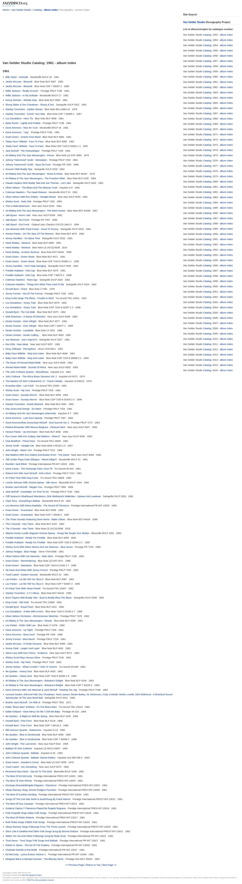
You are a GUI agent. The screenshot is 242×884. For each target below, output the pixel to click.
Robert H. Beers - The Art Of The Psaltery (27, 845)
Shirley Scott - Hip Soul (18, 390)
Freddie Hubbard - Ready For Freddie (25, 537)
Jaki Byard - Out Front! (17, 219)
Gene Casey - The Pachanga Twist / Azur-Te (29, 468)
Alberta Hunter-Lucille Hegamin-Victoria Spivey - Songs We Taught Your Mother (47, 533)
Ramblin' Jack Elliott (16, 464)
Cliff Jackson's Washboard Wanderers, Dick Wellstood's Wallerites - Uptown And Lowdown (53, 496)
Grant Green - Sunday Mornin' (21, 395)
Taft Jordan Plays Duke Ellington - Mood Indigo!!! (31, 459)
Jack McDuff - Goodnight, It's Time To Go (27, 491)
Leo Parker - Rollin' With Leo (21, 625)
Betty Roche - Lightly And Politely (23, 123)
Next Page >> (109, 865)
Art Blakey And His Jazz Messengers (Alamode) (31, 413)
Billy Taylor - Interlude (17, 77)
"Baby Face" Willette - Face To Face (25, 141)
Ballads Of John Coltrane (19, 748)
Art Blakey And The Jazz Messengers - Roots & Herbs (34, 173)
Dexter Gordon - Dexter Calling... (23, 335)
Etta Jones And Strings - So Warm (24, 408)
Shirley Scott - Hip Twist (18, 662)
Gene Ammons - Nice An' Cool (22, 127)
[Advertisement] (91, 35)
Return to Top (93, 865)
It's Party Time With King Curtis (22, 477)
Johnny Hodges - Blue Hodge (21, 551)
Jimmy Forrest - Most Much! (20, 639)
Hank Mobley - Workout (18, 242)
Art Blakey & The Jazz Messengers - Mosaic (29, 620)
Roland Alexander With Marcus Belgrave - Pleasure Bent (35, 427)
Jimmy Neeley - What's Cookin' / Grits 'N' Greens (31, 666)
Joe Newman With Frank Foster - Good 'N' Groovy (32, 229)
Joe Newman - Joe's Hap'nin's (21, 339)
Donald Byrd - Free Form (19, 720)
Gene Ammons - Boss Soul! (20, 634)
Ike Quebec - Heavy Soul (19, 671)
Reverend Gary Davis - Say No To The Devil (29, 771)
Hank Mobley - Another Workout (22, 252)
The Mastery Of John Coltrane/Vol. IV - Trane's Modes (34, 381)
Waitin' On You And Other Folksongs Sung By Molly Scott (36, 836)
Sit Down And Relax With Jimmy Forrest (27, 570)
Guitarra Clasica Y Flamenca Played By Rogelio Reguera (36, 808)
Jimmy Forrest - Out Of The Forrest (24, 293)
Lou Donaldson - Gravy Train (21, 302)
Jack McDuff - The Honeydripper (23, 150)
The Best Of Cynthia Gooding (21, 794)
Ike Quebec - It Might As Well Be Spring (26, 716)
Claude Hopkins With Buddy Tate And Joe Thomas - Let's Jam (38, 183)
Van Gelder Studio (21, 9)
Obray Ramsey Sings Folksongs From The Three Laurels (36, 826)
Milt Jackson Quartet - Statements (23, 730)
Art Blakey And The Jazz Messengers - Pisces (30, 155)
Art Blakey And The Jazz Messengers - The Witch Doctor (35, 210)
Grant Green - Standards (19, 565)
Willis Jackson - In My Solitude (22, 95)
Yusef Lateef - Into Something (21, 766)
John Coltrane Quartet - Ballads (22, 753)
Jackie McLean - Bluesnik (19, 81)
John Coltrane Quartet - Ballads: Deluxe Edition (31, 757)
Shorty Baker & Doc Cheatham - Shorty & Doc (30, 104)
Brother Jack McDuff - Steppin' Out (24, 487)
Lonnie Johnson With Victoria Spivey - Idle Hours (31, 482)
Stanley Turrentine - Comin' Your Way (25, 113)
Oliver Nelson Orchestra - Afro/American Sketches (32, 616)
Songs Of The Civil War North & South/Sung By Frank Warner (38, 799)
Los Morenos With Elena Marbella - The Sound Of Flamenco (37, 505)
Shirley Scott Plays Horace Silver (23, 657)
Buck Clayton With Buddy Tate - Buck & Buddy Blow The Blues (39, 597)
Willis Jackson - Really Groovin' (22, 90)
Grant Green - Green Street (20, 256)
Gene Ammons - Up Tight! (19, 630)
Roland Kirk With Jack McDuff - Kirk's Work (28, 473)
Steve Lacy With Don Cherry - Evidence (26, 653)
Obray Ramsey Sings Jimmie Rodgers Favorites (31, 790)
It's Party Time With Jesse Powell (23, 588)
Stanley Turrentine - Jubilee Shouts (24, 109)
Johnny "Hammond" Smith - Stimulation (26, 160)
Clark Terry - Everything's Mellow (23, 501)
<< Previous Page (74, 865)
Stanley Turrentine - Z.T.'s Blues (22, 593)
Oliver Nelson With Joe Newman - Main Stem (29, 556)
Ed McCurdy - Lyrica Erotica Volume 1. (26, 854)
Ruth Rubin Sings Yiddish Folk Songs (25, 822)
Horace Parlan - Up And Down (21, 431)
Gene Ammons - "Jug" (17, 132)
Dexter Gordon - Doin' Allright (21, 321)
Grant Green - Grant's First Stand (23, 137)
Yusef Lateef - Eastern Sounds (22, 574)
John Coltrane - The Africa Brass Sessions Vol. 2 (31, 376)
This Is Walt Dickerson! (18, 206)
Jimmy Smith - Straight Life (20, 445)
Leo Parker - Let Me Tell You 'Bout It (24, 579)
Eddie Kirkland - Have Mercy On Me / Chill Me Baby (33, 711)
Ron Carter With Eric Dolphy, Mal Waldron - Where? (33, 436)
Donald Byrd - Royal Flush (19, 606)
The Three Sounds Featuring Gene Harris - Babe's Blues (35, 519)
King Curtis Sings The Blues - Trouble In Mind (30, 298)
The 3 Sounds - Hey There (19, 524)
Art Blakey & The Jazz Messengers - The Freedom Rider (35, 178)
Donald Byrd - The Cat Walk (20, 312)
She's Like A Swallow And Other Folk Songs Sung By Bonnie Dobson (42, 831)
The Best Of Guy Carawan (19, 803)
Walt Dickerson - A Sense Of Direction (26, 316)
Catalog (38, 9)
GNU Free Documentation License (40, 880)
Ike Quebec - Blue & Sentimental (23, 734)
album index (51, 9)
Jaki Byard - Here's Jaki (18, 215)
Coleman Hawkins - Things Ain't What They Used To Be (35, 284)
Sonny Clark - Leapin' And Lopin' (23, 648)
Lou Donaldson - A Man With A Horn (24, 611)
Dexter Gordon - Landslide (19, 330)
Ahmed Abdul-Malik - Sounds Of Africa (26, 367)
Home (6, 9)
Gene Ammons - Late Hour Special (24, 418)
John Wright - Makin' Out (19, 450)
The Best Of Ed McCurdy (19, 776)
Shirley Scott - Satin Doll (18, 201)
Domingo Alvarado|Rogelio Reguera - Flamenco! (31, 785)
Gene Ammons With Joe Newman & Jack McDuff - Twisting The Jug (41, 689)
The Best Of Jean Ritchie (19, 780)
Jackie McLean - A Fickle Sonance (24, 643)
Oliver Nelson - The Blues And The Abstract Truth (31, 187)
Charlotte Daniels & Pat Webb (21, 849)
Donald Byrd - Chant (16, 289)
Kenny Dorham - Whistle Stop (21, 100)
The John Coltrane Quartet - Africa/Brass (27, 372)
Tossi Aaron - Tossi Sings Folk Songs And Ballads (32, 840)
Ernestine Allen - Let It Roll (20, 385)
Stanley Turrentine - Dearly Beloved (24, 404)
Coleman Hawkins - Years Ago (22, 279)
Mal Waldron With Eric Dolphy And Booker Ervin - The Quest (37, 454)
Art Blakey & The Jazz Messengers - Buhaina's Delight (34, 680)
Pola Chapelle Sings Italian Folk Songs (26, 813)
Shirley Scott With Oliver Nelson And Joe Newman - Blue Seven (39, 547)
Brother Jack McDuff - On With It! (23, 702)
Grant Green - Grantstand (19, 510)
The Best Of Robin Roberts (20, 817)
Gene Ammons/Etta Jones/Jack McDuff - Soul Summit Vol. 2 (37, 422)
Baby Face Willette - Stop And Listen (25, 353)
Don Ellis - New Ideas (17, 344)
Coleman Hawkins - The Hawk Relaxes (26, 192)
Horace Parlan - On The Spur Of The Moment (30, 233)
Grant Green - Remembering (21, 560)
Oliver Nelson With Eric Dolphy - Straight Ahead (31, 196)
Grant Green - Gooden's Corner (22, 762)
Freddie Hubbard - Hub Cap (20, 270)
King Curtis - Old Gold (17, 602)
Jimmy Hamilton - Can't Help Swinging (26, 266)
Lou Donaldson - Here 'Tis (19, 118)
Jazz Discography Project (32, 875)
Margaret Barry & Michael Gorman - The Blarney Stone (35, 859)
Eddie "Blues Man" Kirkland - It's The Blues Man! (31, 707)
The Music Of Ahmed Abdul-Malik (23, 362)
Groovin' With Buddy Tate (19, 169)
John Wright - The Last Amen (21, 743)
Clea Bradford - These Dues (20, 441)
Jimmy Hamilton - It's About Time (23, 238)
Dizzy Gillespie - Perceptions (21, 348)
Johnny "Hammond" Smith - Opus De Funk (28, 164)
